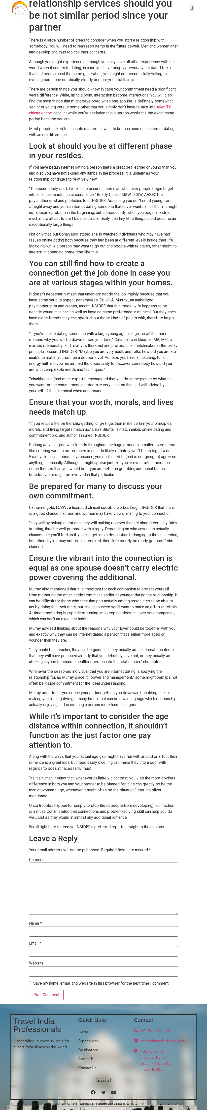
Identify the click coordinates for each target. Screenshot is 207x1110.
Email (35, 943)
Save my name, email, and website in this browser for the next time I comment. (101, 983)
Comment (37, 860)
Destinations (88, 1050)
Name (35, 923)
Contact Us (87, 1068)
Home (83, 1032)
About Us (86, 1059)
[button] (191, 8)
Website (36, 963)
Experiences (88, 1041)
